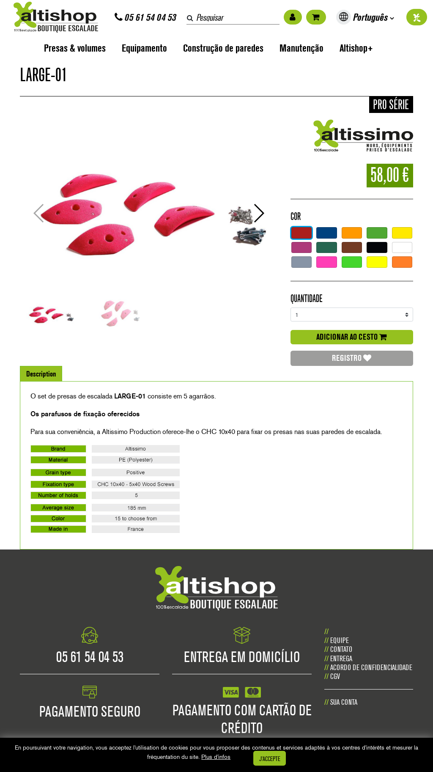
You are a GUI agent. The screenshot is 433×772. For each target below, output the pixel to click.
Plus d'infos (215, 757)
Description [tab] (41, 374)
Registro (351, 358)
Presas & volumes (75, 48)
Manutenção (301, 48)
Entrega (341, 658)
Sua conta (343, 702)
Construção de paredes (223, 48)
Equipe (339, 640)
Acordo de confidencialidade (371, 667)
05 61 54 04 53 (145, 17)
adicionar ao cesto (351, 337)
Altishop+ (356, 48)
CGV (335, 676)
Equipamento (144, 48)
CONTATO (341, 649)
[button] (259, 213)
